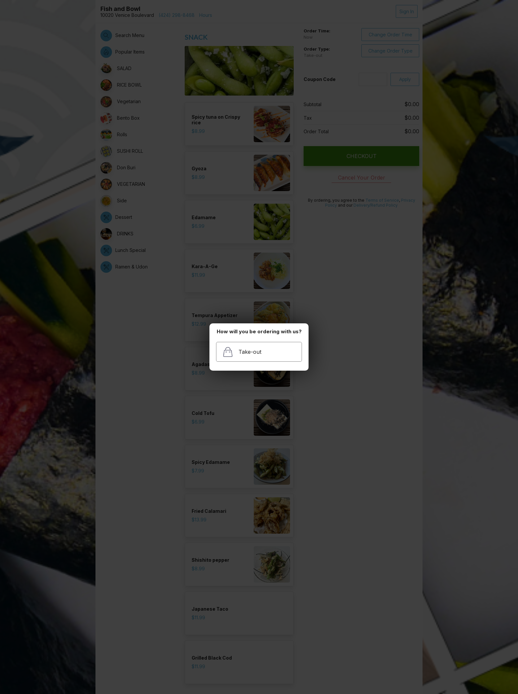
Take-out (241, 352)
